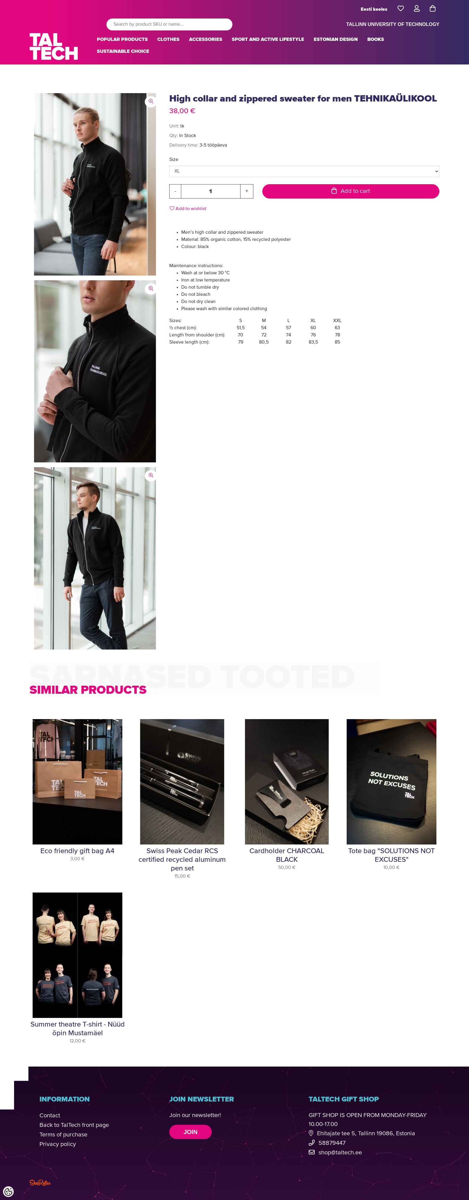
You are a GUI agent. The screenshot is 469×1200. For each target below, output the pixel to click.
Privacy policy (57, 1144)
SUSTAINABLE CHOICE (123, 51)
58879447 (332, 1143)
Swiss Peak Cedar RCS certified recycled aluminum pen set (182, 859)
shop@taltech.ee (340, 1153)
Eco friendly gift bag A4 (77, 851)
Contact (49, 1116)
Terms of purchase (63, 1135)
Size (173, 159)
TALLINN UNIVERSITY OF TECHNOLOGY (392, 24)
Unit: (174, 126)
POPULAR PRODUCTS (122, 39)
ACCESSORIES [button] (205, 39)
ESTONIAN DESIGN (336, 39)
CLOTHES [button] (168, 39)
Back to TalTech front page (74, 1125)
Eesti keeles (374, 9)
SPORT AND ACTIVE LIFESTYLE (268, 39)
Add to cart (350, 191)
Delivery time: (183, 145)
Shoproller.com (40, 1183)
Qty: (173, 135)
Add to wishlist (188, 208)
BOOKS (375, 39)
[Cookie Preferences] (8, 1191)
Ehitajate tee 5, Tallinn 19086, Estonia (366, 1133)
